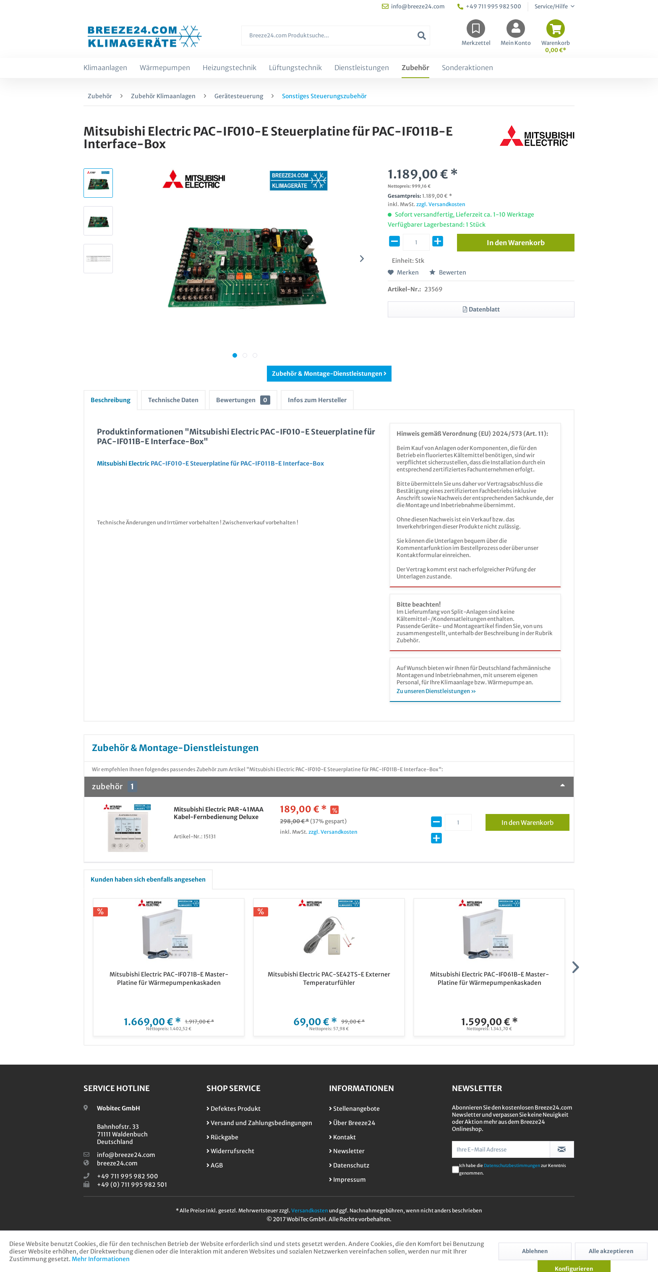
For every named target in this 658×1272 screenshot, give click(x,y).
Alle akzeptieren (611, 1251)
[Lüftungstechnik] (295, 68)
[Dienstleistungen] (361, 68)
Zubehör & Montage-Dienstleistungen (329, 373)
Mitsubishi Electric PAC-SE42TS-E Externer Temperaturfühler (329, 979)
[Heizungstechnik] (229, 68)
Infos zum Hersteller (317, 400)
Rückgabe (222, 1137)
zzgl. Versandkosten (440, 204)
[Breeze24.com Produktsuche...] (335, 35)
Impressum (347, 1179)
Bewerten (447, 272)
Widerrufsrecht (230, 1151)
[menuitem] (335, 40)
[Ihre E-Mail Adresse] (501, 1149)
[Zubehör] (415, 68)
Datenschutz (349, 1165)
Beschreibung (111, 400)
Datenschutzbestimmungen (512, 1165)
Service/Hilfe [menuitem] (552, 6)
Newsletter (347, 1151)
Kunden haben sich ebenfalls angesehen (148, 879)
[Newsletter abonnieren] (562, 1149)
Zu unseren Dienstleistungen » (436, 691)
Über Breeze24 (352, 1123)
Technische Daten (173, 400)
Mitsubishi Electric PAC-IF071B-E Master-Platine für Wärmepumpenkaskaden (169, 979)
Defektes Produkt (233, 1108)
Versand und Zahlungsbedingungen (259, 1123)
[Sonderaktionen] (467, 68)
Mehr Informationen (101, 1259)
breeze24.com (117, 1163)
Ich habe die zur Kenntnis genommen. (512, 1169)
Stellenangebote (354, 1108)
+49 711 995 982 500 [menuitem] (489, 6)
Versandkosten (309, 1210)
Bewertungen (243, 400)
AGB (214, 1165)
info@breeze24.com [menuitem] (413, 6)
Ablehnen (535, 1251)
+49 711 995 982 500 (127, 1176)
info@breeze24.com (126, 1155)
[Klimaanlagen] (105, 68)
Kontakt (342, 1137)
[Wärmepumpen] (165, 68)
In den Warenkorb (535, 821)
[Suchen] (421, 35)
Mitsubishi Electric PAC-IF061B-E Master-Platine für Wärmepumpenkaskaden (489, 979)
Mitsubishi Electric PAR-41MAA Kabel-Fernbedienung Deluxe (219, 813)
